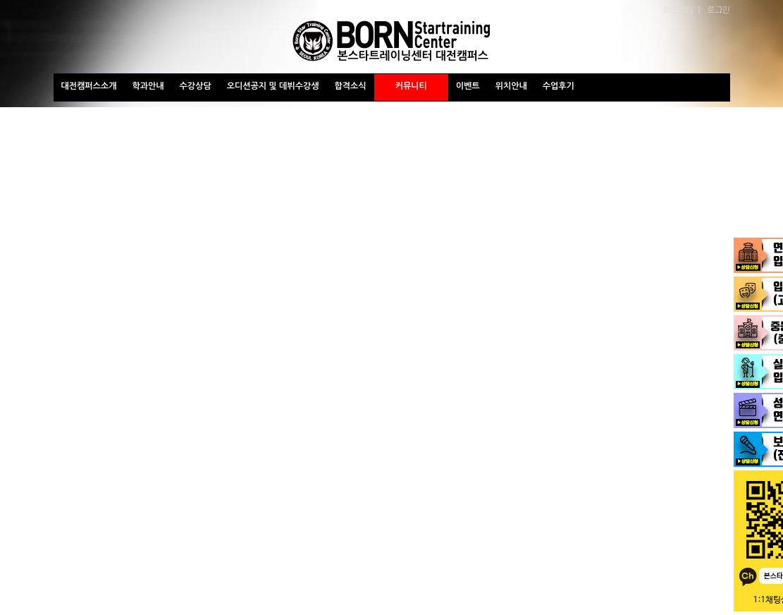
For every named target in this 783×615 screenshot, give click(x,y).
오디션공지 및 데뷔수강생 (273, 86)
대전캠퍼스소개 (89, 86)
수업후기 (558, 86)
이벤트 (468, 86)
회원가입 (677, 9)
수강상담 (195, 86)
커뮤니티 (411, 86)
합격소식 (350, 86)
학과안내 (148, 86)
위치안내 (511, 86)
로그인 (718, 9)
